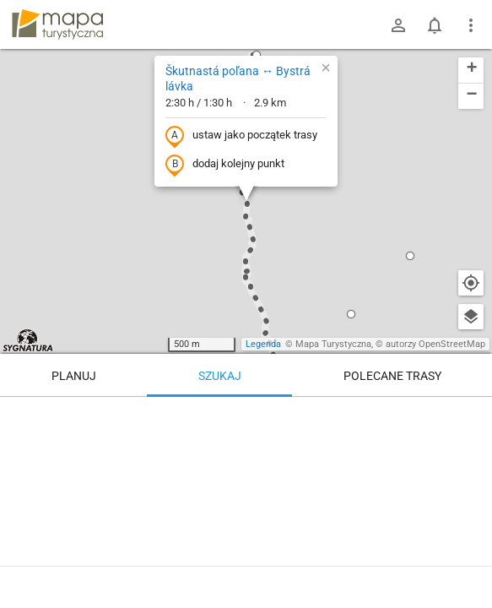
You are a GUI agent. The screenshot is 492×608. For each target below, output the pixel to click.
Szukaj (219, 376)
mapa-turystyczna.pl (57, 24)
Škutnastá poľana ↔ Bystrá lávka (238, 78)
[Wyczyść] (470, 415)
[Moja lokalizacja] (471, 283)
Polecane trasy (392, 376)
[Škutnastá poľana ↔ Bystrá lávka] (246, 498)
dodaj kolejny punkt (224, 164)
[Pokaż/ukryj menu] (470, 25)
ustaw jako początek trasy (241, 136)
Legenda (263, 344)
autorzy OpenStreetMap (435, 344)
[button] (410, 256)
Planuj (73, 376)
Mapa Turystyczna (333, 344)
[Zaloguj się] (398, 25)
